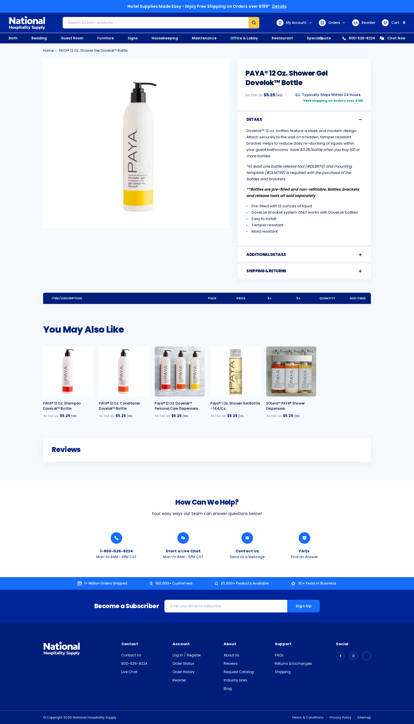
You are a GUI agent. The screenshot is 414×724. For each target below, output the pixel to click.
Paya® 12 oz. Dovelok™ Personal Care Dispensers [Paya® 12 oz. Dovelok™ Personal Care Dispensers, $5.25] (176, 406)
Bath (13, 38)
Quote (325, 38)
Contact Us (131, 655)
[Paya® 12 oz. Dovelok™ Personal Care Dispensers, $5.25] (180, 371)
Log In (178, 655)
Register (194, 655)
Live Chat (129, 671)
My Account (294, 22)
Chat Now (392, 38)
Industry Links (235, 680)
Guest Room (72, 38)
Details (279, 6)
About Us (231, 655)
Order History (183, 671)
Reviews (231, 663)
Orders (332, 22)
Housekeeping (165, 38)
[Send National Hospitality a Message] (247, 538)
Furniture (105, 38)
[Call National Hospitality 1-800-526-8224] (116, 538)
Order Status (183, 663)
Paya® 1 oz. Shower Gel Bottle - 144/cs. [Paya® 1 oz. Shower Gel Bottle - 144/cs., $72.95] (235, 406)
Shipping (283, 671)
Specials (315, 38)
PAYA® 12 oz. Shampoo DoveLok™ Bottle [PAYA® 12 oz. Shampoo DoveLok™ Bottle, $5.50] (62, 406)
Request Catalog (239, 671)
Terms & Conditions (308, 717)
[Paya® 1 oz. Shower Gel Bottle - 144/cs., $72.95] (235, 371)
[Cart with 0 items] (393, 22)
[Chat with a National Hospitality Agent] (183, 538)
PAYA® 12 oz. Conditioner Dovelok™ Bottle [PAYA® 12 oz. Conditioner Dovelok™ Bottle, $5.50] (119, 406)
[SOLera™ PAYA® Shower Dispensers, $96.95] (291, 371)
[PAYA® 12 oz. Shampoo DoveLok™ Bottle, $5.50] (68, 371)
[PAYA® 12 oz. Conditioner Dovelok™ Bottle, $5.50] (124, 371)
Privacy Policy (340, 717)
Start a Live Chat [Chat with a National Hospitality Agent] (183, 551)
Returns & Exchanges (293, 663)
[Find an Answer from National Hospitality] (304, 538)
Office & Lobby (244, 38)
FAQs (279, 655)
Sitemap (364, 717)
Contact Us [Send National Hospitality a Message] (247, 551)
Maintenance (204, 38)
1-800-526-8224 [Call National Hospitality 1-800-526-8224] (116, 551)
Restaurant (282, 38)
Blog (228, 688)
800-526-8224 (358, 38)
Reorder (363, 22)
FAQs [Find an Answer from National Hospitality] (304, 551)
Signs (133, 38)
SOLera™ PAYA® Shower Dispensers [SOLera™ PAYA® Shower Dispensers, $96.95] (285, 406)
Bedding (39, 38)
